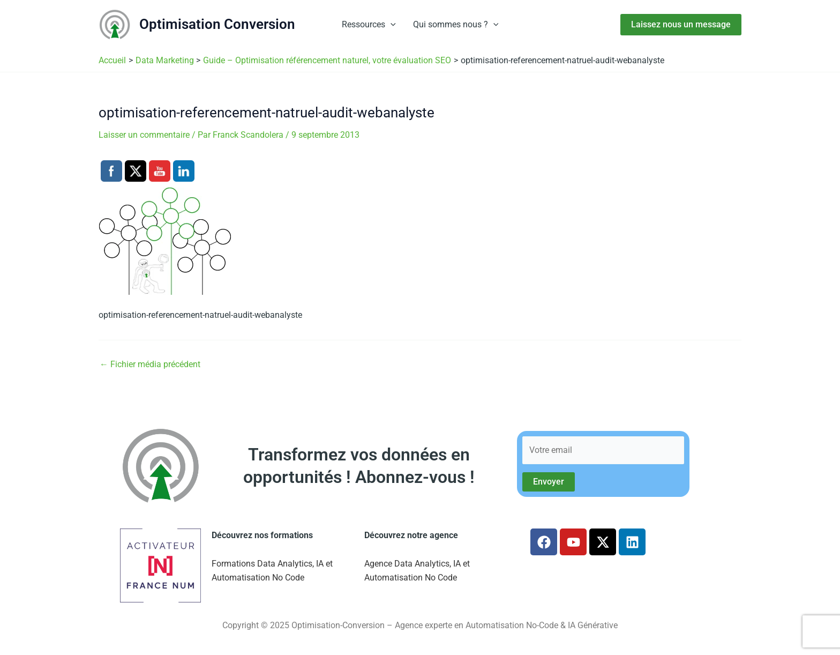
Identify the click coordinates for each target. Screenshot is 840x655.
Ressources (369, 24)
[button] (390, 24)
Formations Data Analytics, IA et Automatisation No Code (272, 571)
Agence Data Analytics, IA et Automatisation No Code (417, 571)
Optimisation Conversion (217, 24)
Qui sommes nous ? (456, 24)
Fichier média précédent (150, 364)
